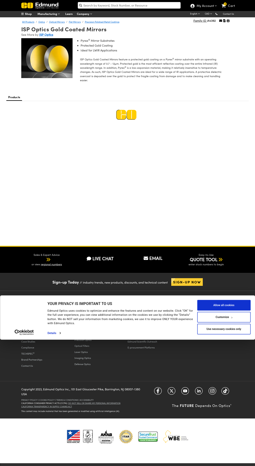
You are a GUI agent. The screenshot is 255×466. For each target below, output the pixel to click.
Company (85, 14)
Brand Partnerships (31, 359)
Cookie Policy (47, 400)
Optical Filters (81, 345)
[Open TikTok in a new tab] (225, 392)
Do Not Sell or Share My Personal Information (94, 403)
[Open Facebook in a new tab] (157, 392)
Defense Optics (82, 364)
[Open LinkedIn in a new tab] (198, 392)
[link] (230, 3)
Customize (224, 443)
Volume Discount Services (141, 317)
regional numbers (51, 264)
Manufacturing (49, 14)
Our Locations (28, 323)
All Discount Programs (139, 305)
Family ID (200, 21)
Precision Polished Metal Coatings (102, 21)
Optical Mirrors (57, 21)
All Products (28, 21)
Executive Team (29, 311)
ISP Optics (46, 35)
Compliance (27, 347)
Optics (41, 21)
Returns (78, 311)
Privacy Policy (29, 400)
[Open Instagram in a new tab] (212, 392)
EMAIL (153, 258)
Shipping (79, 305)
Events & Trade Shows (33, 317)
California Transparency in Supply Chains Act (46, 406)
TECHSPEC (28, 353)
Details (52, 459)
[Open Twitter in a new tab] (171, 392)
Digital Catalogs (189, 311)
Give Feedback (82, 323)
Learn (69, 14)
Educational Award (138, 329)
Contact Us (228, 13)
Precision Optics (83, 339)
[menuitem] (30, 14)
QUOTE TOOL (203, 259)
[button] (219, 13)
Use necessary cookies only (223, 455)
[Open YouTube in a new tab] (185, 392)
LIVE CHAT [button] (100, 258)
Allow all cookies (223, 431)
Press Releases (29, 335)
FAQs (77, 317)
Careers (25, 329)
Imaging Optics (82, 357)
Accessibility (87, 400)
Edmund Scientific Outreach (142, 341)
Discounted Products (139, 335)
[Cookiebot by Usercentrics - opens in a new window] (24, 458)
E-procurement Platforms (141, 347)
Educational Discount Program (144, 323)
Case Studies (28, 341)
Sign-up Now (187, 281)
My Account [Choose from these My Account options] (205, 6)
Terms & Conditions (67, 400)
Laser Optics (81, 351)
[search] (129, 5)
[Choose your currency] (209, 14)
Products (14, 97)
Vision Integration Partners (142, 311)
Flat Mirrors (75, 21)
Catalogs (187, 305)
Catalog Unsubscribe (192, 317)
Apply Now (197, 327)
